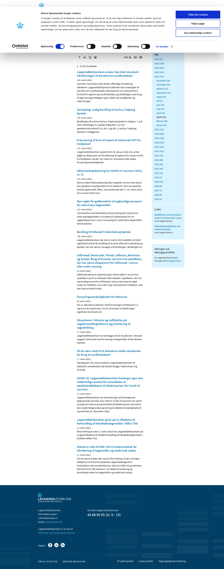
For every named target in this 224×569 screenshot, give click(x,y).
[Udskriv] (140, 57)
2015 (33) (158, 155)
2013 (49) (158, 164)
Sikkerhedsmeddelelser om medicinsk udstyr (167, 228)
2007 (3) (158, 190)
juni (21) (160, 104)
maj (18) (160, 109)
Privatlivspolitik (125, 561)
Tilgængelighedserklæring (172, 561)
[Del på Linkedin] (84, 57)
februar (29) (162, 121)
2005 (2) (158, 199)
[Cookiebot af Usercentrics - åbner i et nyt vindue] (20, 39)
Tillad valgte (198, 17)
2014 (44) (158, 160)
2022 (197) (159, 76)
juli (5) (159, 100)
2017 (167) (159, 146)
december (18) (163, 80)
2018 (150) (159, 142)
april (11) (160, 113)
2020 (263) (159, 133)
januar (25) (161, 125)
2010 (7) (158, 177)
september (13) (163, 92)
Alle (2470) (159, 49)
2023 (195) (159, 72)
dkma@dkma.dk (53, 521)
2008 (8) (158, 186)
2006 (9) (158, 194)
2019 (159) (159, 138)
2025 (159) (159, 63)
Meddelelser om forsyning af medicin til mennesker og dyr (168, 216)
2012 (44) (158, 168)
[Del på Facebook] (79, 57)
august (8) (161, 96)
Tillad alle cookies (198, 7)
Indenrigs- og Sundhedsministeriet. (56, 532)
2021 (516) (159, 129)
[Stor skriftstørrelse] (135, 57)
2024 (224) (159, 67)
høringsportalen (173, 260)
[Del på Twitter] (90, 57)
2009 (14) (158, 181)
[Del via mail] (95, 57)
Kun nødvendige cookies (198, 26)
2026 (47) (158, 59)
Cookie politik (146, 561)
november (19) (163, 84)
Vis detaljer (162, 39)
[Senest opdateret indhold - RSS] (128, 57)
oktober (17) (162, 88)
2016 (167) (159, 151)
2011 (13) (158, 173)
